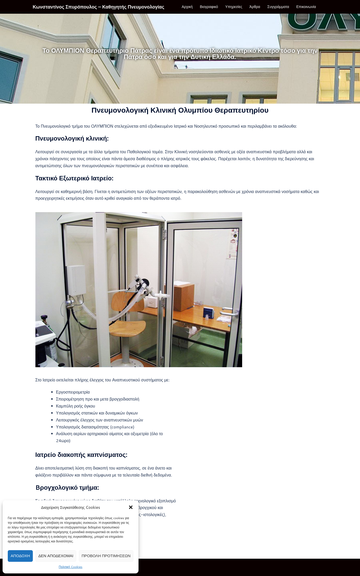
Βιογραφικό (209, 6)
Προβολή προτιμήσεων (106, 555)
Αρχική (187, 6)
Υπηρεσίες (233, 6)
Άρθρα (254, 6)
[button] (130, 507)
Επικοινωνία (306, 6)
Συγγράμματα (278, 6)
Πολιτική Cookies (70, 567)
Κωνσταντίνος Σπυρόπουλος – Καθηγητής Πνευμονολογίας (98, 6)
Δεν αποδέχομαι (55, 555)
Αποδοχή (20, 555)
